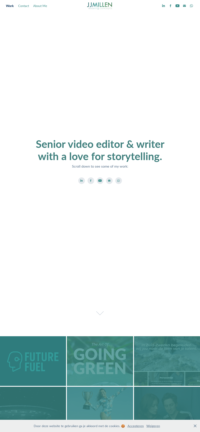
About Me (40, 6)
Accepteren (136, 426)
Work (10, 5)
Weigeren (153, 426)
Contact (23, 6)
